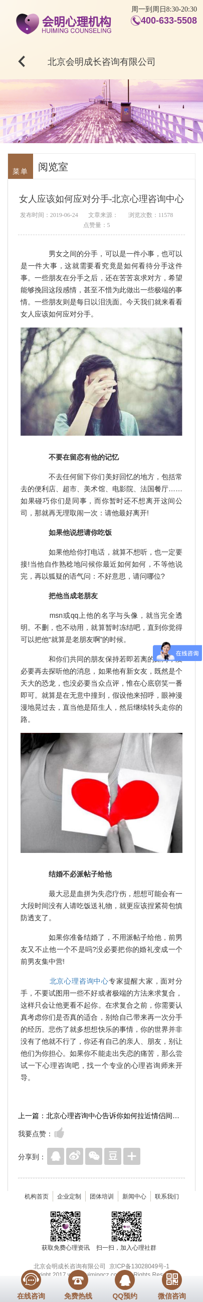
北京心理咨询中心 (79, 981)
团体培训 (102, 1196)
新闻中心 (134, 1196)
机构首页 (37, 1196)
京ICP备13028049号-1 (139, 1266)
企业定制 (69, 1196)
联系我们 (167, 1196)
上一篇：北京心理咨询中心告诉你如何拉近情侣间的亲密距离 (101, 1116)
